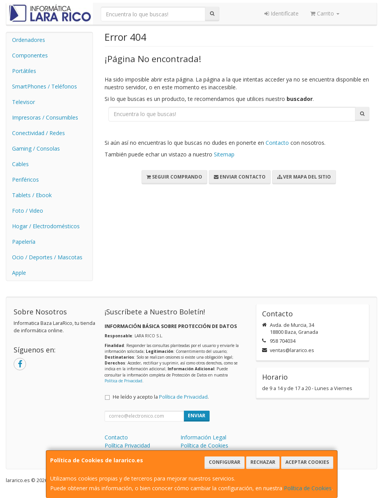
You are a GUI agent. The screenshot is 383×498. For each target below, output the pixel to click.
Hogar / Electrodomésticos (46, 226)
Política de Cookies (308, 488)
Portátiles (24, 71)
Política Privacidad (127, 445)
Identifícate (281, 13)
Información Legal (203, 437)
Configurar (224, 462)
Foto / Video (27, 210)
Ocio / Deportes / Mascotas (47, 257)
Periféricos (25, 179)
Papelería (23, 241)
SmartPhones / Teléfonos (44, 86)
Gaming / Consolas (36, 148)
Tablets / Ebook (32, 195)
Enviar (196, 415)
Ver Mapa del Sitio (304, 177)
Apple (19, 272)
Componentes (30, 55)
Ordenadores (28, 39)
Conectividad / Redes (38, 133)
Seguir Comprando (174, 177)
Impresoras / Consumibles (45, 117)
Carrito (324, 13)
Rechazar (262, 462)
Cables (20, 164)
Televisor (23, 102)
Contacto (277, 142)
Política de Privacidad (123, 380)
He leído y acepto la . (161, 397)
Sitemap (224, 154)
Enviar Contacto (240, 177)
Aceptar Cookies (307, 462)
